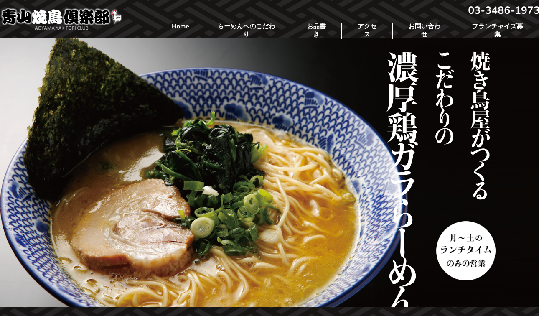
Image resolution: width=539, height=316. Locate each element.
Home (180, 27)
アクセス (367, 31)
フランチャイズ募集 (497, 31)
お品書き (316, 31)
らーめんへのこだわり (246, 31)
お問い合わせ (424, 31)
